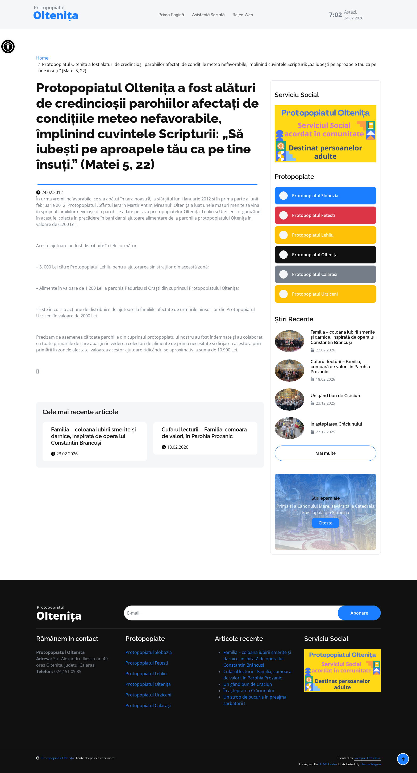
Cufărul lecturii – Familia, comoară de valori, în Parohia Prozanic (204, 432)
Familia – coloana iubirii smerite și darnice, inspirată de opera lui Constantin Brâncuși (93, 436)
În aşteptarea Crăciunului (336, 424)
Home (42, 58)
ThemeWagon (370, 764)
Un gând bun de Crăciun (335, 395)
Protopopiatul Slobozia (149, 652)
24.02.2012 (49, 192)
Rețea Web (243, 14)
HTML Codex (328, 764)
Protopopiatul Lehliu (146, 674)
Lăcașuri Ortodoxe (367, 758)
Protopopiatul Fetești (147, 663)
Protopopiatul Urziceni (148, 695)
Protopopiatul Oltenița (148, 684)
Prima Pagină (171, 14)
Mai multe (325, 453)
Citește (325, 523)
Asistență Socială (208, 14)
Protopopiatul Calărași (148, 705)
